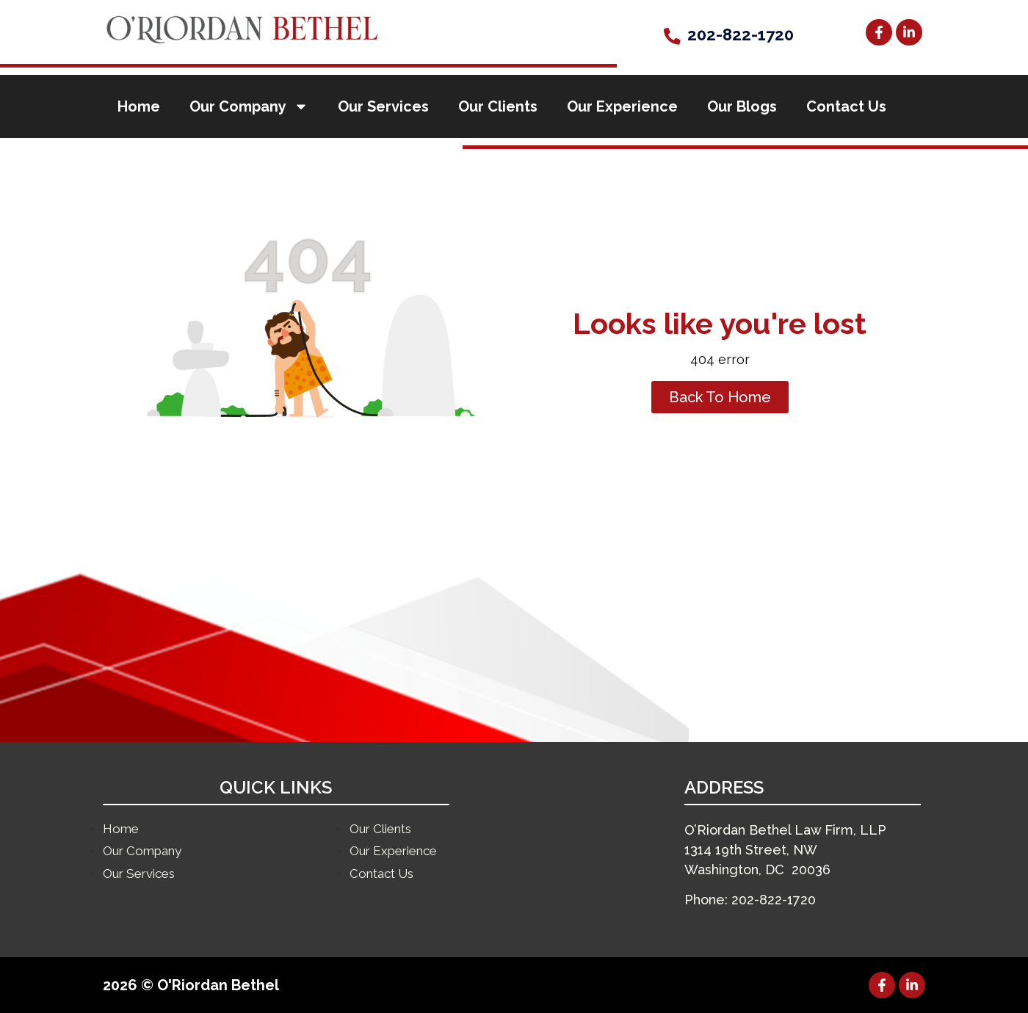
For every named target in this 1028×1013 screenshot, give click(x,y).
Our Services (383, 106)
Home (138, 106)
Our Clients (497, 106)
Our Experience (622, 106)
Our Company (248, 106)
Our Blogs (742, 106)
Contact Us (846, 106)
